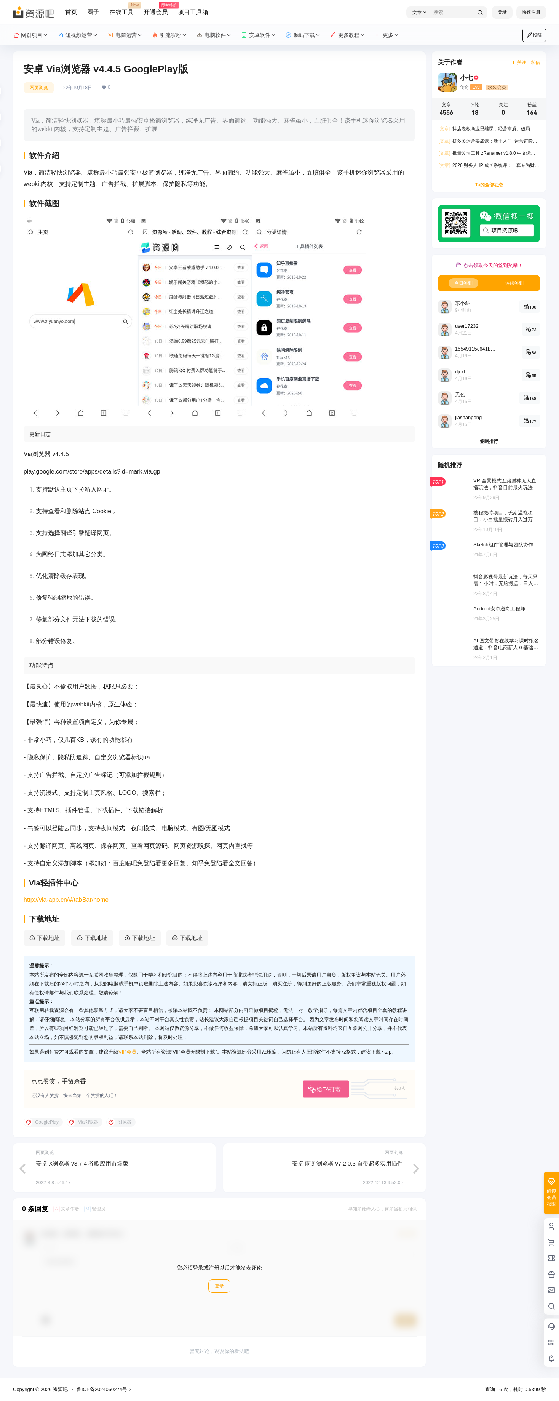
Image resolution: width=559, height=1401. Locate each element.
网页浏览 (39, 87)
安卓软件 (258, 35)
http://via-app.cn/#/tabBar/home (66, 900)
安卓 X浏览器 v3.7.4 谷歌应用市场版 (82, 1163)
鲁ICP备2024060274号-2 (104, 1389)
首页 (71, 12)
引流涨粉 (169, 35)
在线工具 (121, 9)
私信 (535, 62)
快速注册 (531, 12)
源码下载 (303, 35)
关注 (518, 62)
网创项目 (30, 35)
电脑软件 (214, 35)
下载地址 (48, 938)
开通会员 (156, 9)
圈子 (93, 12)
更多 (387, 35)
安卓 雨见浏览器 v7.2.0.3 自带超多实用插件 (347, 1163)
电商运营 (125, 35)
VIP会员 (127, 1052)
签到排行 (489, 441)
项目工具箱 (193, 12)
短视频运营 (77, 35)
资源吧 (59, 1389)
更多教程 (348, 35)
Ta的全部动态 (489, 184)
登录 (502, 12)
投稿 (534, 35)
